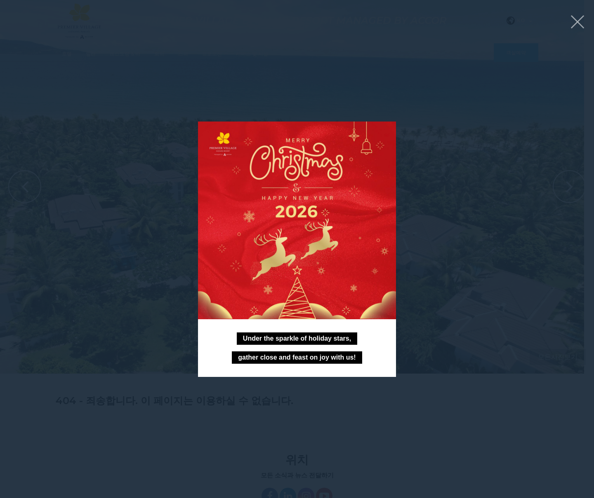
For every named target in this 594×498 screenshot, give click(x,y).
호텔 (67, 54)
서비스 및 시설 (252, 54)
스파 (183, 54)
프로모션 (212, 54)
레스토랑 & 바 (125, 54)
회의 (159, 54)
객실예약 (516, 52)
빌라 (91, 54)
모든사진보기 (558, 357)
